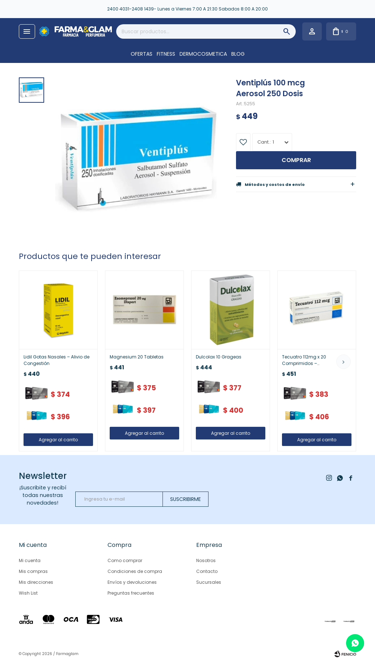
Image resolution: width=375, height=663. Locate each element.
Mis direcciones (36, 582)
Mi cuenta (30, 560)
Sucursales (208, 582)
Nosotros (206, 560)
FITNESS (166, 54)
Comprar (296, 160)
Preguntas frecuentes (131, 593)
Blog (238, 54)
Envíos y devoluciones (132, 582)
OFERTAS (141, 54)
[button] (343, 362)
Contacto (207, 571)
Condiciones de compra (135, 571)
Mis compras (33, 571)
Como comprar (125, 560)
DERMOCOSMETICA (203, 54)
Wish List (28, 593)
